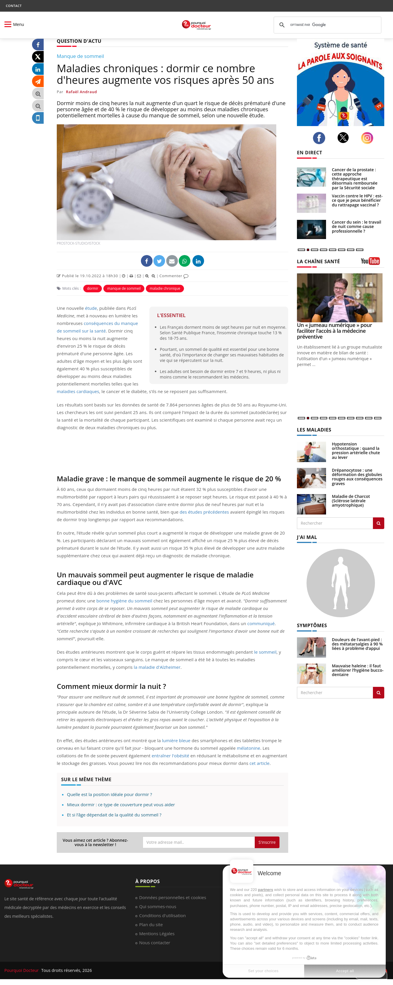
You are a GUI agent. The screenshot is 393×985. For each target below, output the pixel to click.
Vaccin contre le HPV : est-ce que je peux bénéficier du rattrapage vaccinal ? (357, 200)
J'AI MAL (307, 537)
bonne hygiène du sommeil (124, 601)
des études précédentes (204, 512)
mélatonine (248, 748)
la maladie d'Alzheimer (157, 667)
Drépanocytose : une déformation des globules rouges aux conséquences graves (357, 476)
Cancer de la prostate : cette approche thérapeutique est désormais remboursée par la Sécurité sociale (355, 178)
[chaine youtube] (372, 263)
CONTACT (14, 5)
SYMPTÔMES (312, 625)
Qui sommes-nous (157, 906)
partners (265, 889)
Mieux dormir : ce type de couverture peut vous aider (121, 804)
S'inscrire (267, 842)
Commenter (174, 275)
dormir (92, 288)
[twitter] (345, 138)
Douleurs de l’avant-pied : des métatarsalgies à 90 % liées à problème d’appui (357, 644)
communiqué (261, 623)
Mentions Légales (157, 933)
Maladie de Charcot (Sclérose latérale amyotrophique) (351, 501)
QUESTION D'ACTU (79, 41)
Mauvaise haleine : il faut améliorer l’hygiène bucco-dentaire (358, 670)
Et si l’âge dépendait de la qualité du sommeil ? (114, 815)
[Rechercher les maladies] (378, 523)
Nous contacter (154, 942)
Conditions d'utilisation (162, 915)
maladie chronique (165, 288)
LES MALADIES (314, 430)
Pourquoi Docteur (22, 970)
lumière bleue (176, 740)
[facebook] (320, 138)
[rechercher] (326, 25)
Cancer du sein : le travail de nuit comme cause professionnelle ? (356, 226)
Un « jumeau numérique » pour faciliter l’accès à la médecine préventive (334, 330)
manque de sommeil (124, 288)
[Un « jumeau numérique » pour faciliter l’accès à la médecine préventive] (340, 298)
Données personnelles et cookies (172, 897)
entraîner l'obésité (170, 755)
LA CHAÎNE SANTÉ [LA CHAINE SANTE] (318, 261)
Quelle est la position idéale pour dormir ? (109, 794)
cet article (259, 763)
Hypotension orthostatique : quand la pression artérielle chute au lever (356, 450)
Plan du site (151, 924)
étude (91, 308)
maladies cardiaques (78, 391)
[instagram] (368, 138)
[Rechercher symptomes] (378, 692)
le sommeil (265, 652)
